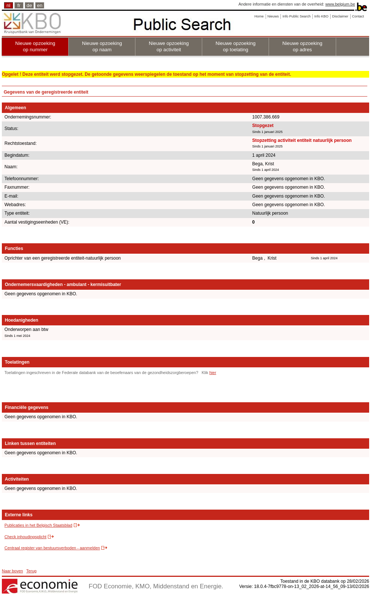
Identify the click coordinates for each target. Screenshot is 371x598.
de (29, 5)
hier (212, 372)
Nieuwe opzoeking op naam (102, 46)
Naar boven (12, 571)
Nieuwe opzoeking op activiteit (169, 46)
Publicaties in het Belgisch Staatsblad (38, 525)
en (40, 5)
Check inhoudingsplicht (25, 536)
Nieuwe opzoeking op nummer (35, 46)
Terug (31, 571)
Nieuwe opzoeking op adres (302, 46)
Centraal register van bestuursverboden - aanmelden (52, 548)
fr (18, 5)
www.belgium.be (340, 4)
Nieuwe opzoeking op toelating (236, 46)
